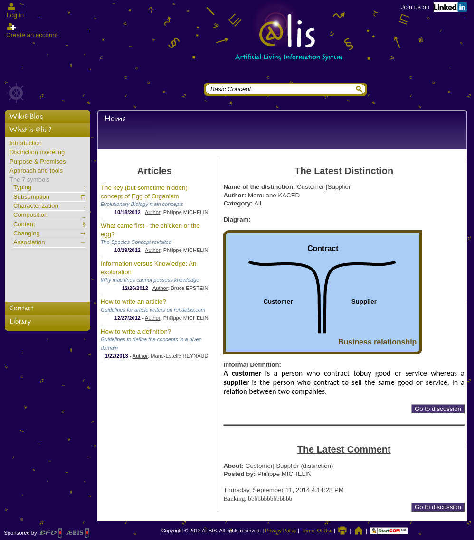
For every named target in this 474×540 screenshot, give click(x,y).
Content (49, 224)
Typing (49, 187)
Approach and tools (36, 171)
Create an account (31, 34)
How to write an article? (133, 301)
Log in (15, 15)
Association (49, 242)
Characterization (49, 206)
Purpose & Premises (37, 161)
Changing (49, 233)
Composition (49, 215)
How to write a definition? (136, 331)
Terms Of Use (317, 530)
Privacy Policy (280, 530)
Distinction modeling (37, 152)
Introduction (25, 143)
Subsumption (49, 197)
